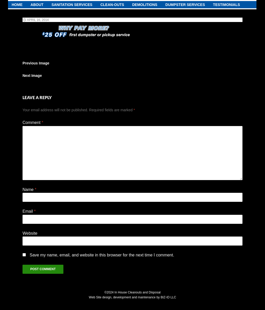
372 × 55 (63, 20)
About (37, 5)
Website (30, 233)
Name (29, 189)
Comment (33, 122)
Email (29, 211)
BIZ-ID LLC (168, 297)
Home (17, 5)
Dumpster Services (185, 5)
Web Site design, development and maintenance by (124, 297)
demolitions (144, 5)
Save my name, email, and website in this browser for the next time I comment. (102, 255)
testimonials (226, 5)
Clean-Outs (112, 5)
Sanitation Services (71, 5)
